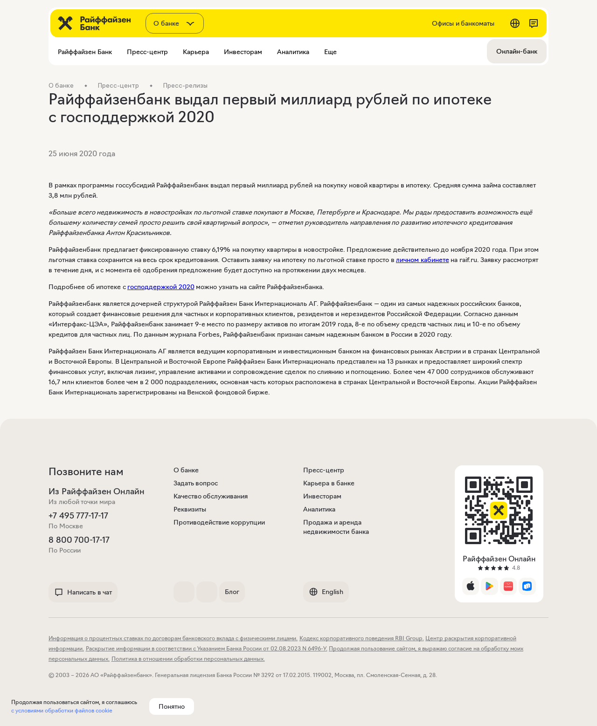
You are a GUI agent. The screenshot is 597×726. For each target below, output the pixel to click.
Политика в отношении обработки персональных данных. (188, 658)
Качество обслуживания (211, 496)
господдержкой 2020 (160, 287)
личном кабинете (422, 260)
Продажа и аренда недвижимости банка (336, 527)
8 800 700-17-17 (79, 540)
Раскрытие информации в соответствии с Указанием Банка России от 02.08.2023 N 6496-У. (206, 648)
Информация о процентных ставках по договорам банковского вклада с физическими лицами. (173, 638)
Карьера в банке (328, 483)
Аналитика (319, 509)
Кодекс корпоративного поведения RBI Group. (361, 638)
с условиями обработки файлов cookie (61, 710)
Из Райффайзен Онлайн (97, 491)
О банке (186, 470)
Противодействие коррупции (219, 522)
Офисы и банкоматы (463, 23)
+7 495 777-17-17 (78, 516)
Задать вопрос (196, 483)
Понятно (172, 706)
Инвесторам (322, 496)
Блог (232, 592)
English (326, 591)
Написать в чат (83, 592)
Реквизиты (190, 509)
